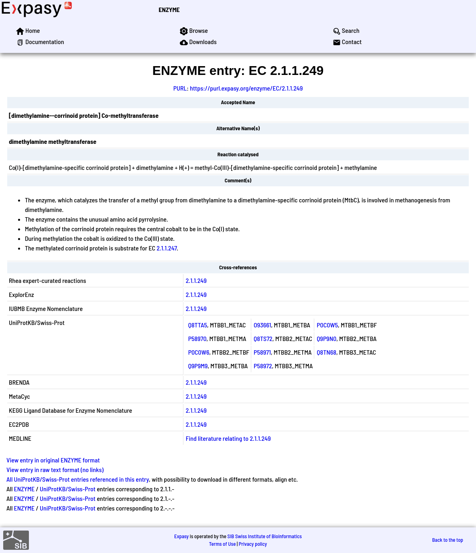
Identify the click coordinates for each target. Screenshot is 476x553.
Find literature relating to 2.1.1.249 (228, 438)
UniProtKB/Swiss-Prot (68, 488)
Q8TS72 (263, 338)
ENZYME (169, 9)
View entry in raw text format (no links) (55, 469)
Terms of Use (222, 544)
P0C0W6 (199, 352)
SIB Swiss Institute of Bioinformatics (265, 536)
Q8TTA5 (197, 325)
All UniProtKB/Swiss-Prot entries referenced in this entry (77, 479)
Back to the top (447, 540)
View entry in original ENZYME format (53, 460)
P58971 (262, 352)
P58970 (197, 338)
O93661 (262, 325)
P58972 (263, 365)
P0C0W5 (327, 325)
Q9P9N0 (326, 338)
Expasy (181, 536)
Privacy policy (253, 544)
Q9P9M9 (198, 365)
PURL (180, 88)
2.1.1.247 (167, 248)
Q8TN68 (326, 352)
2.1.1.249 (196, 280)
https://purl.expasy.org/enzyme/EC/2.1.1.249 (246, 88)
